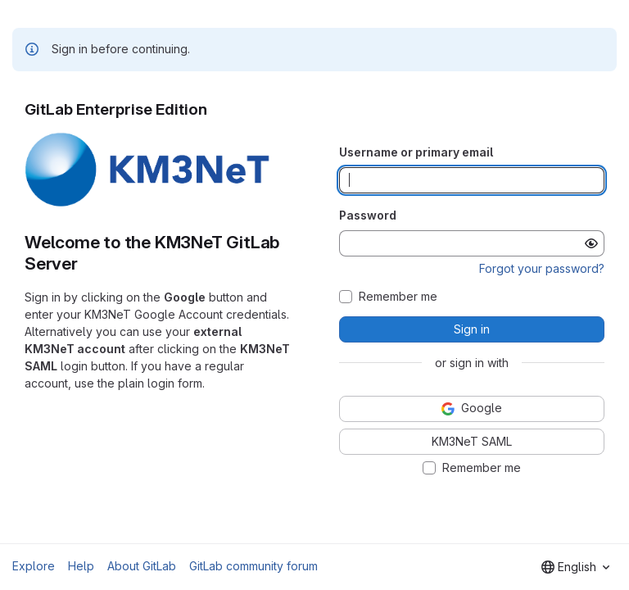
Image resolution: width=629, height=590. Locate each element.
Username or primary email (416, 152)
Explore (33, 566)
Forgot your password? (541, 268)
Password (367, 215)
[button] (147, 204)
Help (81, 566)
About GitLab (141, 566)
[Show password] (591, 243)
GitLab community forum (253, 566)
